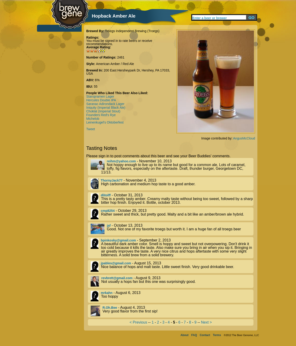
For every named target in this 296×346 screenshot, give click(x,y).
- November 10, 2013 (172, 166)
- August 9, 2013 (172, 281)
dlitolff (106, 195)
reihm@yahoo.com (121, 161)
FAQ (194, 335)
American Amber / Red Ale (115, 64)
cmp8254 (108, 211)
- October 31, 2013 (172, 198)
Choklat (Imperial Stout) (103, 111)
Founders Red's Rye (101, 115)
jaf (109, 225)
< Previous (138, 322)
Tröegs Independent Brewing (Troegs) (132, 31)
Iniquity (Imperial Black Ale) (105, 107)
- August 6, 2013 (172, 296)
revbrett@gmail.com (117, 278)
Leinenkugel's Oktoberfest (104, 122)
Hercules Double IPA (101, 100)
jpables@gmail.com (116, 263)
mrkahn (107, 293)
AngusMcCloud (244, 138)
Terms (217, 335)
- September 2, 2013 (172, 247)
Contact (205, 335)
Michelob (92, 118)
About (184, 335)
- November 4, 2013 (172, 184)
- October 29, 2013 (172, 214)
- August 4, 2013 (172, 311)
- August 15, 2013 (172, 266)
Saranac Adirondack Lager (105, 104)
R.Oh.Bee (109, 307)
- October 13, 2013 (172, 229)
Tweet (90, 129)
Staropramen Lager (100, 96)
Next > (206, 322)
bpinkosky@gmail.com (118, 240)
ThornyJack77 (112, 180)
